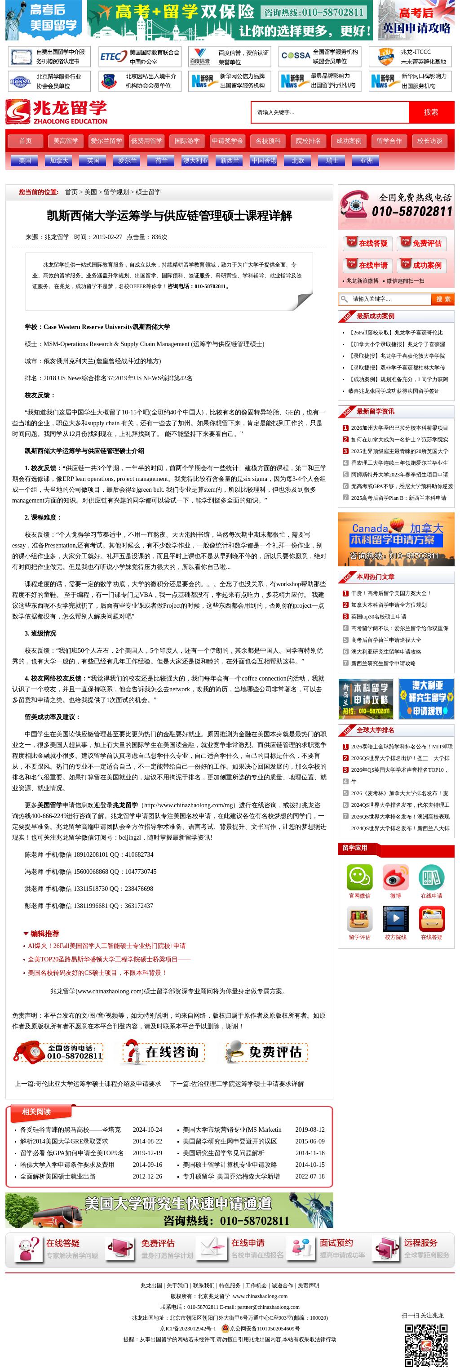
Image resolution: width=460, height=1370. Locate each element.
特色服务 (230, 1285)
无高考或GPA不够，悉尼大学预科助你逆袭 (402, 486)
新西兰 (230, 160)
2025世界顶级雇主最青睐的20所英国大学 (399, 451)
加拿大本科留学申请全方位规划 (389, 605)
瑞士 (332, 160)
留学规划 (116, 192)
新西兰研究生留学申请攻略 (383, 663)
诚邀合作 (282, 1285)
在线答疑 (373, 243)
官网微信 (360, 896)
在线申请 (373, 265)
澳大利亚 (195, 160)
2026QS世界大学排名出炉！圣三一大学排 (400, 758)
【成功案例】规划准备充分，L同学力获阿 (398, 379)
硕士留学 (148, 192)
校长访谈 (429, 141)
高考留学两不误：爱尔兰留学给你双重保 (399, 628)
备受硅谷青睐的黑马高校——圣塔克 (70, 1129)
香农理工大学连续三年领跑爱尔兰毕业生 (399, 463)
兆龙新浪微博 (362, 281)
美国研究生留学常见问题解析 (224, 1153)
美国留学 (49, 805)
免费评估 (427, 243)
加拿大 (59, 160)
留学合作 (389, 141)
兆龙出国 (151, 1285)
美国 (25, 160)
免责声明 (308, 1285)
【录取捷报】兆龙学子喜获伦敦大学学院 (396, 356)
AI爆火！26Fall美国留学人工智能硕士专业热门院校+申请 (107, 946)
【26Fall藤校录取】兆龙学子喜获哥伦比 (395, 332)
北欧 (298, 160)
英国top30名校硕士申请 (379, 617)
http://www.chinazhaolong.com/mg (188, 805)
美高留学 (66, 141)
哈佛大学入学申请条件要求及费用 (67, 1164)
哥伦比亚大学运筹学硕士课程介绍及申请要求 (98, 1084)
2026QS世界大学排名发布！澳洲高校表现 (400, 817)
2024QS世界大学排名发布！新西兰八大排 (400, 828)
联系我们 (204, 1285)
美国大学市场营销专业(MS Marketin (232, 1129)
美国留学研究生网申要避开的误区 (230, 1141)
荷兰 (161, 160)
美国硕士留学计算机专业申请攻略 (230, 1164)
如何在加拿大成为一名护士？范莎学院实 (399, 439)
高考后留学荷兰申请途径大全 (386, 640)
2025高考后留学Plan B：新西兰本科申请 (399, 498)
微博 (395, 896)
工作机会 (256, 1285)
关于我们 (177, 1285)
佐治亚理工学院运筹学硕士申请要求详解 (247, 1084)
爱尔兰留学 (106, 141)
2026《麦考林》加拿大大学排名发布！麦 (399, 793)
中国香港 (264, 160)
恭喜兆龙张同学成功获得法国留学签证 (394, 391)
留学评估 (360, 937)
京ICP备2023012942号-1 (188, 1329)
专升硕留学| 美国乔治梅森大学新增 (231, 1176)
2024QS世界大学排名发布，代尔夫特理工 (400, 805)
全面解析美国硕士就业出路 (58, 1176)
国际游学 (187, 141)
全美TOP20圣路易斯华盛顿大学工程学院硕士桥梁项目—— (109, 959)
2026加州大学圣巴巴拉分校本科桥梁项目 (399, 428)
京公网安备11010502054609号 (260, 1328)
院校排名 (308, 141)
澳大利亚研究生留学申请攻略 (386, 652)
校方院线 (396, 937)
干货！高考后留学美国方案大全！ (391, 593)
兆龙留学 (57, 237)
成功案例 (349, 141)
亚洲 (366, 160)
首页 (25, 141)
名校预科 (268, 141)
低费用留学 (147, 141)
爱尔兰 (127, 160)
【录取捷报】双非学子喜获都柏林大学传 (396, 368)
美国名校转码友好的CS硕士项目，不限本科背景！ (98, 973)
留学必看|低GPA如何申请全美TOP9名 (72, 1153)
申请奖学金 (227, 141)
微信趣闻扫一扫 (406, 281)
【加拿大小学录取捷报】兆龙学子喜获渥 (396, 344)
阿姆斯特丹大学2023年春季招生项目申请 (399, 474)
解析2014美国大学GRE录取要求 (64, 1141)
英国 (93, 160)
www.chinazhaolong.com (110, 991)
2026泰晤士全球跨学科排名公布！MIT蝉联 (402, 746)
